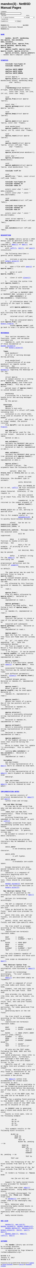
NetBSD (31, 1263)
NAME (2, 35)
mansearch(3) (27, 1228)
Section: (4, 15)
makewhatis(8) (24, 517)
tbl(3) (19, 1230)
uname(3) (14, 565)
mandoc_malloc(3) (12, 1228)
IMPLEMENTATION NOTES (10, 792)
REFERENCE (5, 333)
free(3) (4, 427)
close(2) (26, 278)
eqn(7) (32, 248)
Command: (4, 11)
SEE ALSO (4, 1221)
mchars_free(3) (7, 324)
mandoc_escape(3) (8, 346)
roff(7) (13, 248)
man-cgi (21, 1264)
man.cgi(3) (20, 1225)
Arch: (28, 15)
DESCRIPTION (6, 235)
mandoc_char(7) (11, 1234)
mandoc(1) (5, 370)
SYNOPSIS (4, 60)
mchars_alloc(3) (12, 261)
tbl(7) (21, 248)
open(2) (29, 267)
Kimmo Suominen (7, 1264)
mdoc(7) (15, 244)
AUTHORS (4, 1241)
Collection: (4, 19)
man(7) (25, 244)
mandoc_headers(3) (25, 1226)
